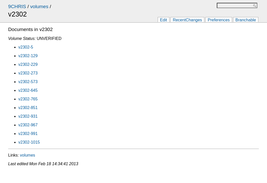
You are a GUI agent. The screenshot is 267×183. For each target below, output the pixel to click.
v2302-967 (28, 125)
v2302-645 (28, 90)
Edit (163, 20)
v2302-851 (28, 107)
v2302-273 (28, 73)
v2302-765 (28, 99)
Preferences (219, 20)
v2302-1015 (29, 142)
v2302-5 (25, 47)
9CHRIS (17, 6)
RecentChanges (187, 20)
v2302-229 (28, 64)
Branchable (245, 20)
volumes (39, 6)
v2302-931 (28, 116)
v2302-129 (28, 56)
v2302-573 (28, 82)
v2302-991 (28, 133)
